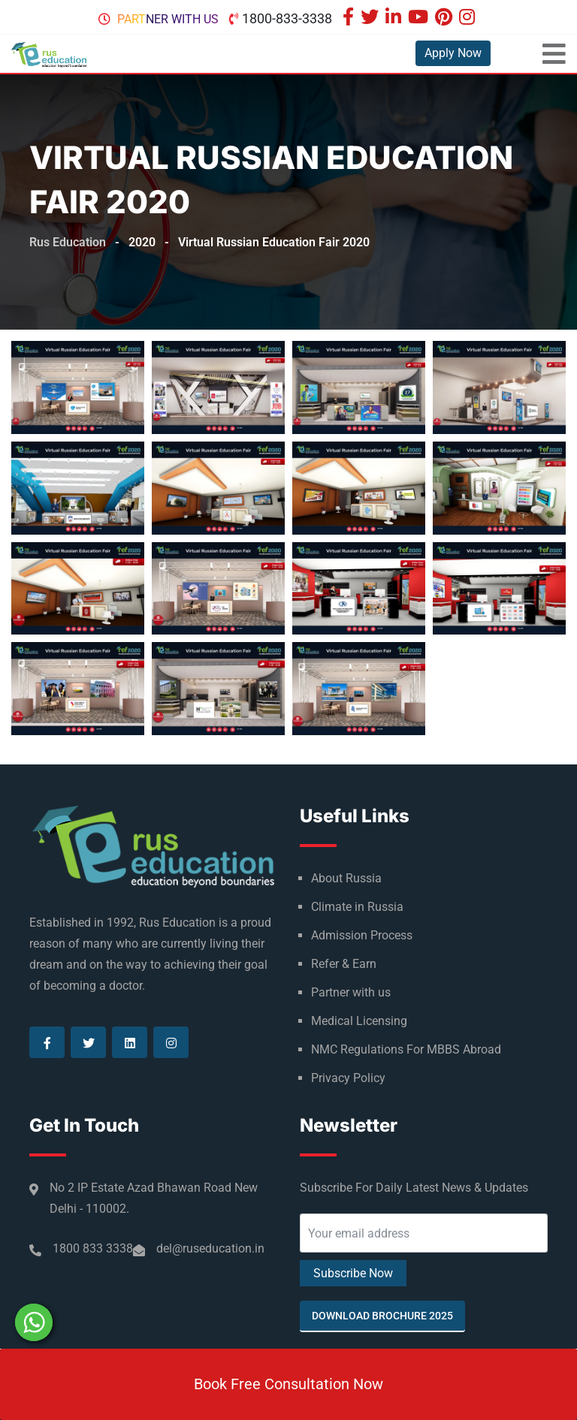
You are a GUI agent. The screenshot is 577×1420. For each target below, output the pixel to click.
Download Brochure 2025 (382, 1316)
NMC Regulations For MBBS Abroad (406, 1049)
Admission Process (361, 935)
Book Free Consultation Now (288, 1384)
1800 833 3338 (93, 1248)
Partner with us (168, 19)
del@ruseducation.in (210, 1248)
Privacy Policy (348, 1078)
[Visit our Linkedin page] (395, 18)
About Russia (346, 878)
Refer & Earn (343, 964)
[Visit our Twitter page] (371, 18)
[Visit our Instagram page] (469, 18)
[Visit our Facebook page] (350, 18)
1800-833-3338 (287, 18)
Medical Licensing (359, 1021)
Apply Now (453, 53)
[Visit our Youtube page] (420, 18)
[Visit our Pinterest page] (445, 18)
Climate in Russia (357, 907)
